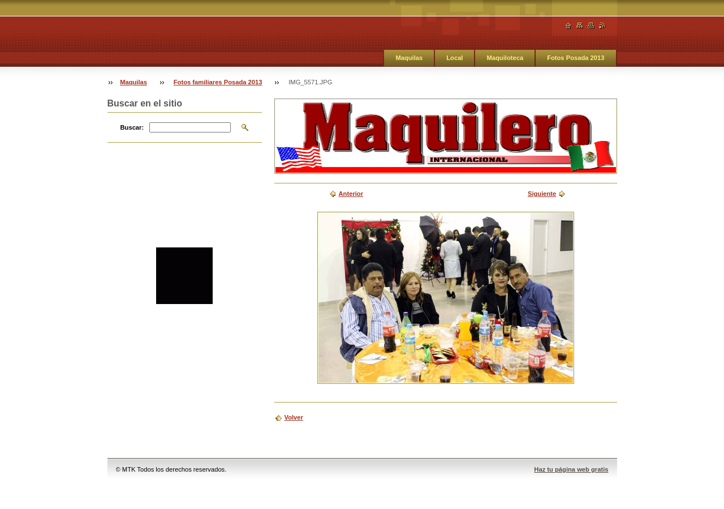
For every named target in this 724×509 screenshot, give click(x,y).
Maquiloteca (504, 57)
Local (454, 57)
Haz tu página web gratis (571, 469)
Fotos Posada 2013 (575, 57)
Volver (294, 417)
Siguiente (542, 193)
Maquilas (409, 57)
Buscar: (132, 127)
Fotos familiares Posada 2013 (218, 82)
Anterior (351, 193)
